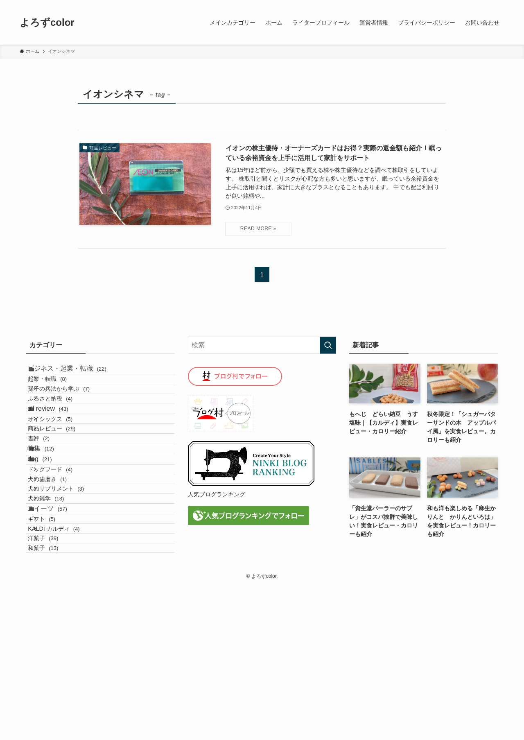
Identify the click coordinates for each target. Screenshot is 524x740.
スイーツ (57, 625)
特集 (51, 516)
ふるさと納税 (63, 426)
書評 (52, 498)
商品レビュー (64, 481)
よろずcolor (47, 22)
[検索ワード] (262, 345)
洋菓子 (56, 679)
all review (58, 444)
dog (50, 536)
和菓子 (56, 697)
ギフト (54, 644)
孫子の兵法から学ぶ (72, 409)
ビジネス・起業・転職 (77, 372)
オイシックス (63, 463)
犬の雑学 (59, 607)
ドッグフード (63, 555)
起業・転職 (60, 391)
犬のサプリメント (69, 590)
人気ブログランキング (216, 494)
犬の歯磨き (60, 572)
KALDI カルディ (67, 662)
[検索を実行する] (328, 345)
